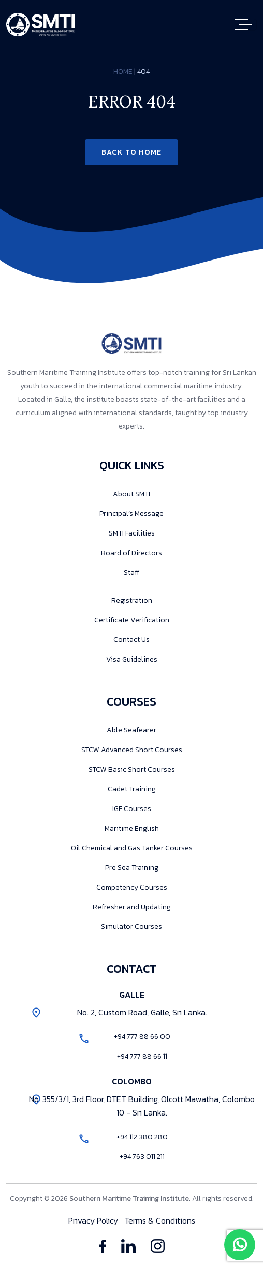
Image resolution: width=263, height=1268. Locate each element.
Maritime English (132, 828)
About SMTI (131, 493)
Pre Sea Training (131, 867)
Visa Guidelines (131, 659)
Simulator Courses (131, 926)
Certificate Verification (131, 620)
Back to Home (131, 152)
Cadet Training (132, 789)
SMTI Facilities (132, 533)
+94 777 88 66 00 (142, 1036)
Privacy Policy (93, 1220)
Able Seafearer (131, 730)
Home (123, 71)
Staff (131, 572)
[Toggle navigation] (246, 25)
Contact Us (131, 639)
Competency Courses (131, 887)
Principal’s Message (131, 513)
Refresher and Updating (132, 907)
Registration (131, 600)
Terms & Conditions (159, 1220)
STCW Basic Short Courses (132, 769)
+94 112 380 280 (142, 1137)
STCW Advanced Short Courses (131, 749)
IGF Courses (131, 808)
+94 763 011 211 (142, 1156)
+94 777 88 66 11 (142, 1056)
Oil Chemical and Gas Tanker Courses (132, 848)
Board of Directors (131, 552)
